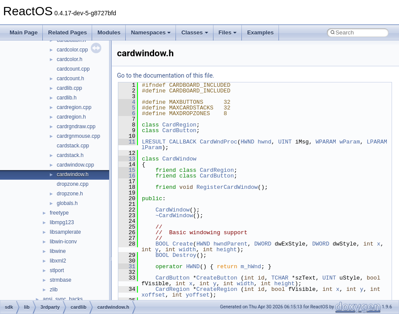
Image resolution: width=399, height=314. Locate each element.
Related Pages (67, 32)
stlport (57, 270)
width (187, 249)
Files (228, 32)
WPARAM (326, 142)
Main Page (24, 32)
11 (126, 142)
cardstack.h (70, 155)
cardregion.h (71, 117)
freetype (59, 213)
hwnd (264, 142)
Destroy (184, 255)
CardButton (179, 130)
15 (126, 170)
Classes (194, 32)
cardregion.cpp (74, 107)
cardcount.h (70, 78)
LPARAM (377, 142)
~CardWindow (174, 215)
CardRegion (179, 125)
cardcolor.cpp (72, 50)
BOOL (162, 244)
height (227, 249)
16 (126, 176)
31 (126, 266)
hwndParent (230, 244)
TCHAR (280, 278)
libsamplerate (65, 232)
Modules (108, 32)
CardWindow (179, 159)
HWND (247, 142)
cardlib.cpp (69, 88)
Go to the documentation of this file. (165, 75)
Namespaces (151, 32)
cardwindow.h (73, 174)
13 (126, 159)
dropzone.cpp (73, 184)
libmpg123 (62, 222)
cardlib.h (66, 98)
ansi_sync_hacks (63, 299)
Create (182, 244)
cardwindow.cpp (75, 165)
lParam (151, 147)
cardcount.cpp (73, 69)
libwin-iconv (63, 242)
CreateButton (216, 278)
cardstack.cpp (73, 146)
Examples (260, 32)
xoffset (153, 295)
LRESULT (154, 142)
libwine (58, 251)
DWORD (263, 244)
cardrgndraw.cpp (76, 126)
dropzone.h (70, 194)
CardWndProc (218, 142)
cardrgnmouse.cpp (78, 136)
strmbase (60, 280)
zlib (54, 290)
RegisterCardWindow (227, 187)
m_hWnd (251, 266)
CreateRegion (216, 289)
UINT (285, 142)
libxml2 (58, 261)
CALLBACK (182, 142)
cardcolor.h (70, 59)
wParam (350, 142)
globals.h (67, 203)
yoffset (198, 295)
